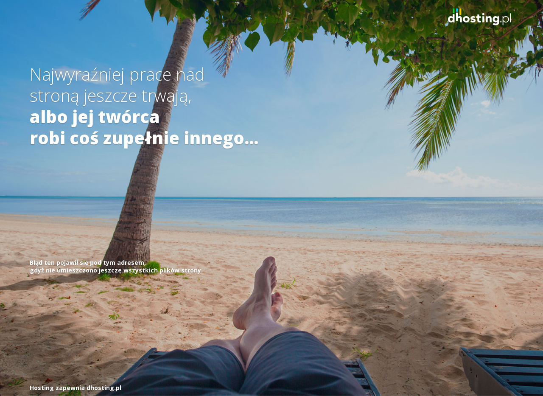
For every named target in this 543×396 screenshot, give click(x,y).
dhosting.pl (104, 388)
